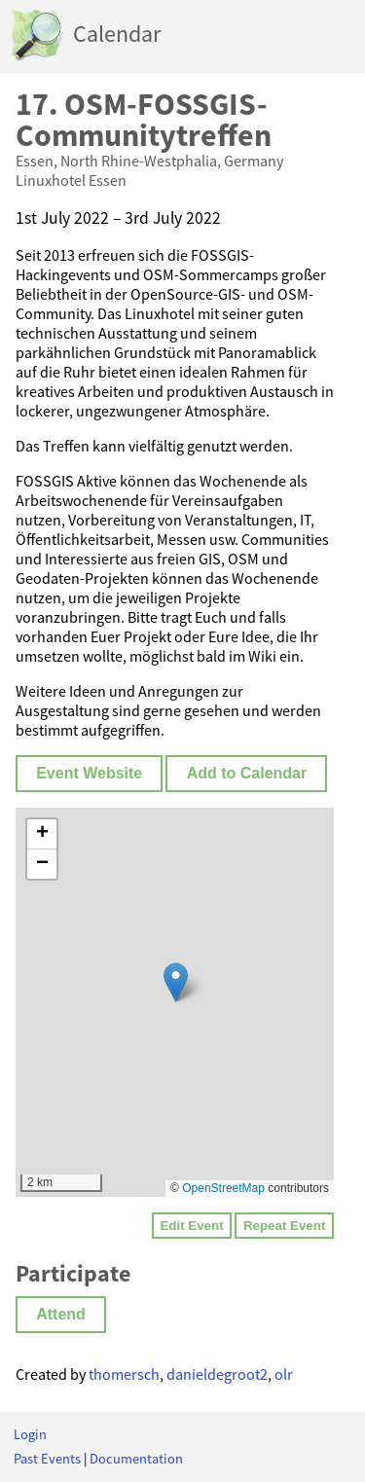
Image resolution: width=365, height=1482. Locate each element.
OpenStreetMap (223, 1188)
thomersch (124, 1374)
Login (30, 1434)
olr (283, 1374)
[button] (176, 982)
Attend (61, 1314)
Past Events (47, 1458)
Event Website (89, 773)
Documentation (136, 1458)
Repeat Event (284, 1225)
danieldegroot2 (217, 1374)
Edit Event (191, 1225)
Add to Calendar (247, 773)
